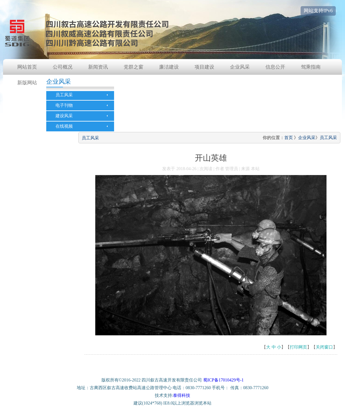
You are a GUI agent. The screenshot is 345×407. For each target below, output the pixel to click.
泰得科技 (181, 395)
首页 (288, 137)
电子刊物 (64, 105)
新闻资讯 (98, 67)
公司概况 (62, 67)
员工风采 (64, 95)
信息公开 (275, 67)
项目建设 (204, 67)
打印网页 (298, 347)
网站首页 (27, 67)
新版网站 (27, 82)
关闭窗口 (324, 347)
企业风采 (240, 67)
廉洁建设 (169, 67)
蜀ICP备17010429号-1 (223, 380)
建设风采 (64, 116)
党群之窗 (133, 67)
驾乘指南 (311, 67)
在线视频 (64, 126)
